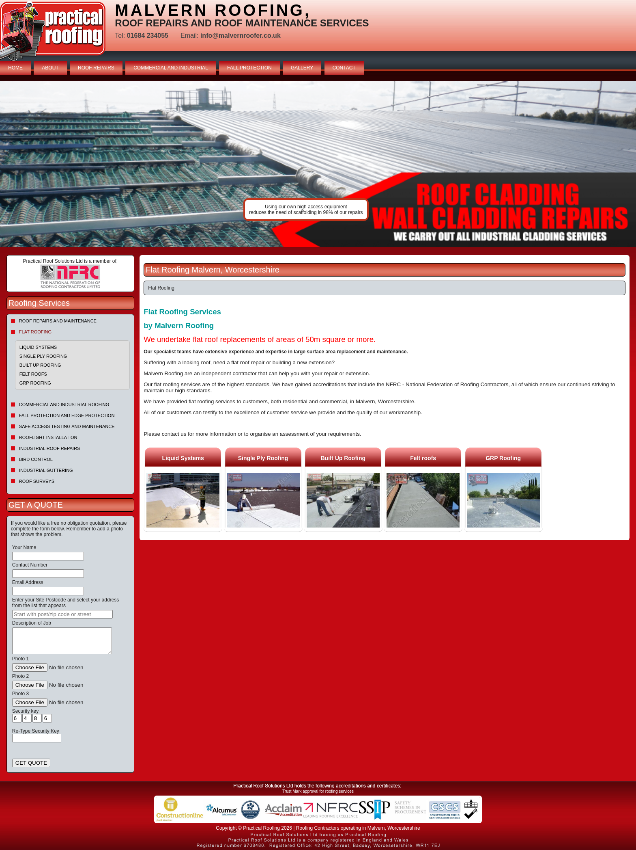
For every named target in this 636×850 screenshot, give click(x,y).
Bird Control (36, 459)
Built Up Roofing (40, 365)
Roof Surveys (36, 481)
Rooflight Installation (48, 437)
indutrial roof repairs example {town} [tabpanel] (318, 164)
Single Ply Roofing (43, 356)
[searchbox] (62, 614)
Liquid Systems (38, 347)
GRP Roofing (35, 383)
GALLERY (302, 68)
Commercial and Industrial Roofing (64, 404)
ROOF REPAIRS (96, 68)
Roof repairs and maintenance (58, 320)
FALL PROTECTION (249, 68)
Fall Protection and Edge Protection (67, 415)
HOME (15, 68)
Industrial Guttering (46, 470)
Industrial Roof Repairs (49, 448)
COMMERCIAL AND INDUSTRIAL (170, 68)
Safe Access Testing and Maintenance (67, 426)
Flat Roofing (35, 331)
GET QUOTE (31, 763)
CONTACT (344, 68)
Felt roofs (33, 374)
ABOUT (50, 68)
